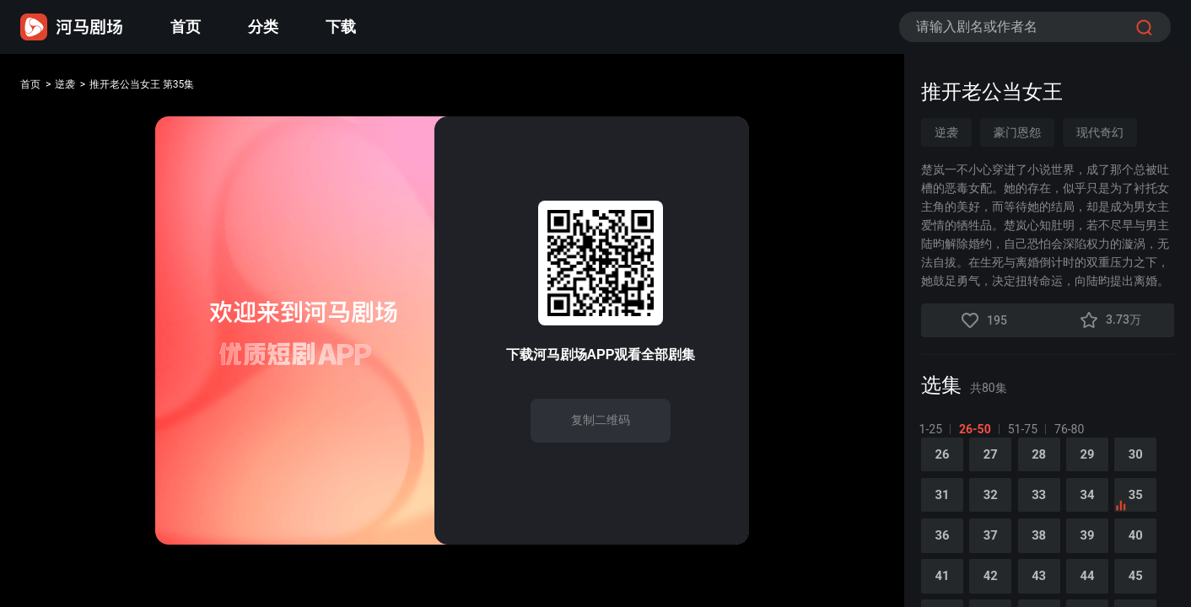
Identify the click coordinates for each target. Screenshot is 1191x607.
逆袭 (77, 86)
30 (1153, 464)
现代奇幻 (1100, 132)
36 (943, 552)
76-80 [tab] (1071, 429)
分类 (263, 26)
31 (943, 508)
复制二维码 (600, 420)
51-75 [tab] (1024, 429)
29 (1100, 464)
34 (1100, 508)
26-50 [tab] (977, 429)
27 (996, 464)
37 (996, 552)
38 (1048, 552)
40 (1153, 552)
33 (1048, 508)
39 (1100, 552)
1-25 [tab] (932, 429)
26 (943, 464)
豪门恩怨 (1017, 132)
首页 (185, 26)
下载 (341, 26)
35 (1145, 513)
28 (1048, 464)
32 (996, 508)
